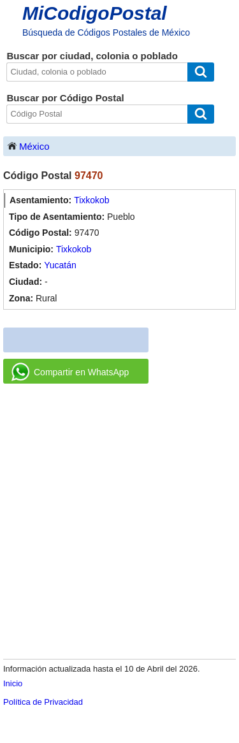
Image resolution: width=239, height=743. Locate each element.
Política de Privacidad (43, 702)
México (28, 146)
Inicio (12, 683)
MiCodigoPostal (94, 13)
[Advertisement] (119, 522)
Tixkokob (92, 200)
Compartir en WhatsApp (70, 372)
